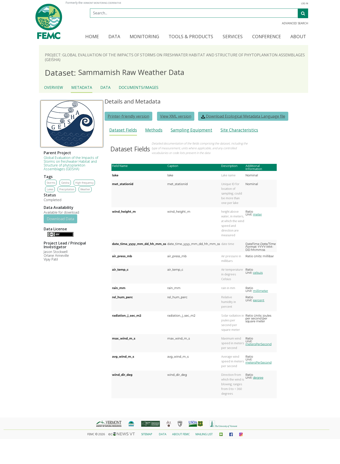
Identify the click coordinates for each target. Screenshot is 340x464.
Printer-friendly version (128, 116)
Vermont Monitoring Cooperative (102, 3)
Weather (85, 189)
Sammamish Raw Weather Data (114, 72)
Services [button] (233, 36)
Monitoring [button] (144, 36)
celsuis (258, 272)
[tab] (123, 131)
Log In (304, 3)
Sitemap (146, 434)
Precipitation (66, 189)
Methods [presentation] (153, 130)
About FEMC (181, 434)
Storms (51, 182)
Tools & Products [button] (191, 36)
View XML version (175, 116)
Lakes (50, 189)
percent (258, 300)
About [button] (298, 36)
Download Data (60, 218)
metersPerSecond (259, 344)
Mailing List (204, 434)
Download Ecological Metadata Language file (243, 116)
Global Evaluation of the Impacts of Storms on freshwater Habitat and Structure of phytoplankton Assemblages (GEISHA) (71, 163)
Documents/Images (138, 87)
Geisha (65, 182)
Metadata (81, 87)
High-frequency (84, 182)
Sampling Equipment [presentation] (191, 130)
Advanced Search (295, 23)
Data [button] (114, 36)
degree (258, 377)
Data (105, 87)
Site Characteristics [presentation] (239, 130)
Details (45, 234)
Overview (53, 87)
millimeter (260, 291)
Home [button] (92, 36)
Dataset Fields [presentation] (123, 130)
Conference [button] (266, 36)
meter (257, 214)
